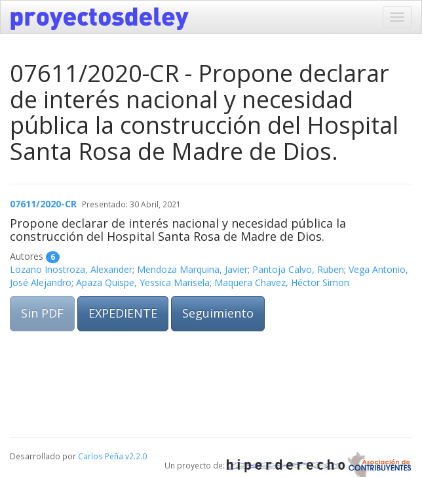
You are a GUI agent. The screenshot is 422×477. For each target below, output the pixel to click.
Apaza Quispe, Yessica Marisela (143, 282)
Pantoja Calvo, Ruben (298, 269)
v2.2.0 (136, 456)
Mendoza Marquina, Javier (192, 269)
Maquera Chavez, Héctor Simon (281, 282)
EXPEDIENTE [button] (122, 313)
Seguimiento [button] (218, 313)
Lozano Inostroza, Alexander (71, 269)
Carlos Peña (100, 456)
